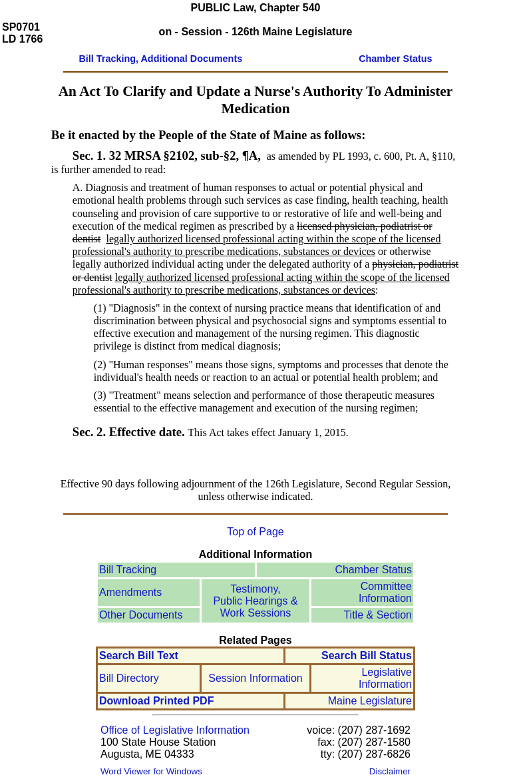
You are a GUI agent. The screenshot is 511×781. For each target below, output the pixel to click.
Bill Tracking (127, 569)
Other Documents (140, 615)
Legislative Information (385, 678)
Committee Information (385, 592)
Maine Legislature (370, 700)
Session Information (255, 678)
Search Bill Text (138, 655)
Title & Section (377, 615)
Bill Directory (129, 678)
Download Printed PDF (156, 700)
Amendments (130, 592)
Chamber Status (373, 569)
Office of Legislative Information (175, 730)
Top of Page (255, 531)
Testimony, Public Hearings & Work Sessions (255, 601)
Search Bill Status (366, 655)
